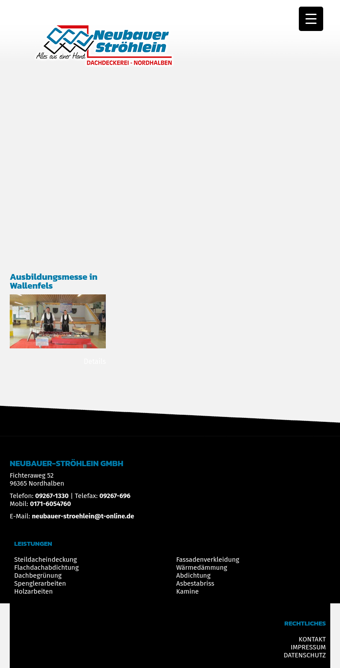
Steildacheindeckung (45, 560)
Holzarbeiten (33, 591)
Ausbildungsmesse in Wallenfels (53, 281)
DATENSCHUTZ (305, 655)
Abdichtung (193, 575)
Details (95, 361)
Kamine (187, 591)
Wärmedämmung (201, 567)
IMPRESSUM (308, 647)
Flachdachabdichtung (46, 567)
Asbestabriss (195, 583)
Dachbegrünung (38, 575)
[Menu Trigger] (311, 19)
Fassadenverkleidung (207, 560)
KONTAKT (312, 639)
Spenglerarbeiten (40, 583)
